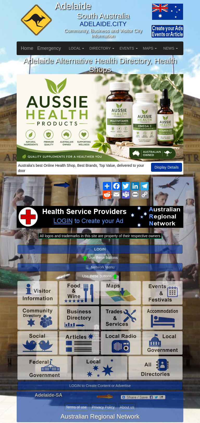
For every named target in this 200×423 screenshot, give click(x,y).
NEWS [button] (170, 48)
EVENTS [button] (129, 48)
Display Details (166, 167)
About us (127, 407)
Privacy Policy (103, 407)
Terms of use (76, 407)
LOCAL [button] (76, 48)
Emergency (49, 48)
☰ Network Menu (99, 267)
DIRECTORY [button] (101, 48)
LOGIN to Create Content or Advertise (100, 386)
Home (27, 48)
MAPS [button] (150, 48)
